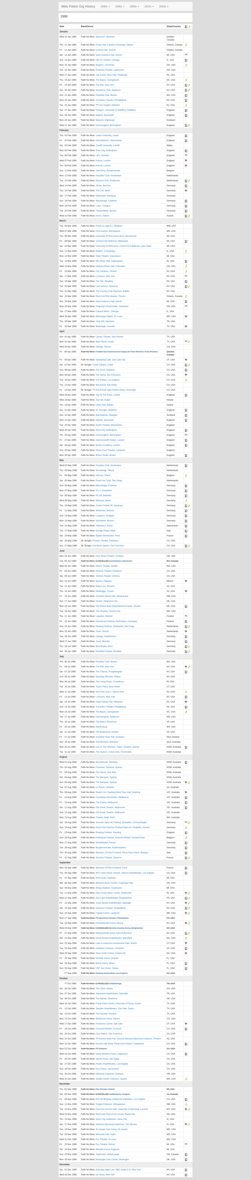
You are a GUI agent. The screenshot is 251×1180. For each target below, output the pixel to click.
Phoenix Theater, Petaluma (105, 540)
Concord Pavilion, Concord (108, 1028)
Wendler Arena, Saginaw (107, 1149)
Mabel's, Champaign (105, 251)
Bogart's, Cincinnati (105, 65)
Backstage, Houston (105, 326)
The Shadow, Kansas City (108, 611)
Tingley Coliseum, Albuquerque (110, 1104)
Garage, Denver (103, 346)
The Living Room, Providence (110, 681)
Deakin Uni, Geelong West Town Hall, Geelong (118, 792)
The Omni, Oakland (105, 370)
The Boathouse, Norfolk (107, 732)
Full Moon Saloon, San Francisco (108, 545)
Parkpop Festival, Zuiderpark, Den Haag (115, 626)
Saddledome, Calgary (119, 1094)
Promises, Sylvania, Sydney (109, 767)
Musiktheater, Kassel (106, 842)
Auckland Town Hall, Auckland (110, 737)
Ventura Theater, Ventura (108, 576)
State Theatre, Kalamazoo (108, 256)
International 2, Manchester (109, 140)
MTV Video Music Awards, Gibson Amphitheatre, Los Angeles (125, 873)
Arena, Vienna (102, 215)
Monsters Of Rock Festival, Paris (111, 867)
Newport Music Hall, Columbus (110, 266)
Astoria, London (103, 160)
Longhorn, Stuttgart (105, 515)
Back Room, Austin (105, 341)
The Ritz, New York (105, 85)
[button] (105, 6)
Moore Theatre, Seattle (107, 566)
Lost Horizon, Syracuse (107, 286)
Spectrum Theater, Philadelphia (111, 908)
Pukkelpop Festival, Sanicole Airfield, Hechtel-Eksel (120, 837)
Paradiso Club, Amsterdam (108, 175)
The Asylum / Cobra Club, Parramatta (113, 752)
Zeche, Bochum (103, 185)
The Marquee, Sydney (106, 777)
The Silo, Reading (104, 281)
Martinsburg (101, 727)
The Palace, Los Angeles (108, 380)
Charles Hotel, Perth (105, 817)
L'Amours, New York (105, 276)
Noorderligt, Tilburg (105, 470)
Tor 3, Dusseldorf (104, 490)
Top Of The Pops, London (108, 395)
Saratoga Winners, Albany (108, 676)
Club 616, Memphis (105, 321)
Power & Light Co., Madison (109, 226)
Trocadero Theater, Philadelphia (111, 707)
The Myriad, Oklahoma (106, 998)
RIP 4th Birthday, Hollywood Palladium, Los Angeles (120, 1099)
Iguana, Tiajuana (104, 581)
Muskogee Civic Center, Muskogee (112, 1159)
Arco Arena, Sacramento (107, 1069)
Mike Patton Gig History (78, 6)
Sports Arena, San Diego (107, 1059)
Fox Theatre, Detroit (105, 1144)
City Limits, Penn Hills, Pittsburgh (111, 75)
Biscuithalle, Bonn (104, 646)
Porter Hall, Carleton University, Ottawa (114, 45)
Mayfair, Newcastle (105, 115)
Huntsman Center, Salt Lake (109, 1023)
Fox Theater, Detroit (105, 1089)
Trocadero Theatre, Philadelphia (111, 100)
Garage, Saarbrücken (106, 636)
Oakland (103, 1048)
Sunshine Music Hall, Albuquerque (112, 596)
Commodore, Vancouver (120, 561)
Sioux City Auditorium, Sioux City (111, 1119)
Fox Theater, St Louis (106, 1139)
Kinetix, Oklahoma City (106, 601)
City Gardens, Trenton (106, 271)
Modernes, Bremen (105, 510)
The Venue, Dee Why (106, 772)
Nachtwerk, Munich (105, 520)
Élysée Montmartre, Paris (108, 535)
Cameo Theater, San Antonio (109, 336)
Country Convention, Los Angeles (112, 973)
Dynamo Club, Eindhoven (108, 180)
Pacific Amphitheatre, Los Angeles (112, 1064)
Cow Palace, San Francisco (109, 1033)
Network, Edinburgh (105, 120)
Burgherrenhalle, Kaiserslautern (111, 847)
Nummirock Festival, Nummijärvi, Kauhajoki (116, 621)
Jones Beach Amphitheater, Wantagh (113, 903)
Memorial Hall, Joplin (106, 1134)
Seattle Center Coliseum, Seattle (111, 1079)
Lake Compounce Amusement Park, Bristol (116, 943)
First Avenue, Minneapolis (108, 231)
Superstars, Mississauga (107, 1154)
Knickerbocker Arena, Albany (109, 923)
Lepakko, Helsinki (104, 616)
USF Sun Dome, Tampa (107, 968)
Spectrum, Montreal (105, 37)
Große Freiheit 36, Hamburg (109, 505)
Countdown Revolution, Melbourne (112, 797)
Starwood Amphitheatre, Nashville (112, 993)
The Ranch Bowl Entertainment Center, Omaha (118, 606)
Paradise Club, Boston (106, 95)
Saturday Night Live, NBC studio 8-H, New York (118, 1169)
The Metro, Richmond (106, 722)
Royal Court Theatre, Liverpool (110, 450)
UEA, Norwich (102, 155)
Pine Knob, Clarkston (106, 878)
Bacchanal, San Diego (106, 385)
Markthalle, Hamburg (106, 195)
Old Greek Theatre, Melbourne (110, 807)
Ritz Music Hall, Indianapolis (109, 261)
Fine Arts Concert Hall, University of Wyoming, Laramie (122, 1109)
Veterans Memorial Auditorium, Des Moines (116, 1124)
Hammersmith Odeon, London (110, 440)
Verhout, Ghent (103, 475)
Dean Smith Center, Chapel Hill (110, 953)
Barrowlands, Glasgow (106, 415)
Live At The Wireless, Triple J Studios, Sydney (118, 747)
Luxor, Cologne (103, 205)
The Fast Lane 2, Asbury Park (110, 692)
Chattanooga (115, 983)
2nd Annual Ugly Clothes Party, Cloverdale (115, 390)
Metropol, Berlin (103, 500)
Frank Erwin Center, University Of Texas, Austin (118, 1003)
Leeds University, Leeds (107, 135)
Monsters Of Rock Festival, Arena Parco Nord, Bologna (122, 852)
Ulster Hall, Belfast (104, 405)
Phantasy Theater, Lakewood (109, 70)
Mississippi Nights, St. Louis (109, 316)
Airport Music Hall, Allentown (109, 702)
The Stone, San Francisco (108, 375)
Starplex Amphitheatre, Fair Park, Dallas (115, 1008)
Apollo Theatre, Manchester (109, 425)
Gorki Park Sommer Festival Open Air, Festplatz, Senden (123, 827)
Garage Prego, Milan (106, 530)
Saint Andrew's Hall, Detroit (109, 55)
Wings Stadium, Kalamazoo (109, 888)
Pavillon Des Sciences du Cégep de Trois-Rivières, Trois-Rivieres (127, 351)
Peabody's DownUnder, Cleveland (112, 306)
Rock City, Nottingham (106, 150)
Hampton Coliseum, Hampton (110, 948)
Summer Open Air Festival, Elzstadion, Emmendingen (121, 822)
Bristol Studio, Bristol (106, 455)
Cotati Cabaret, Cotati (102, 364)
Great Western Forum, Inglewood (111, 1054)
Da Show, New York (105, 1174)
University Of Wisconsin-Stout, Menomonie (116, 236)
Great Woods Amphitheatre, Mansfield (114, 938)
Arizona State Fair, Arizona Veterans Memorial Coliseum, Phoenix (130, 1038)
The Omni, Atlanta (104, 988)
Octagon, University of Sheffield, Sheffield (115, 110)
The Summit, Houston (106, 1013)
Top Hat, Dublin (103, 400)
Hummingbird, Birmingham (108, 125)
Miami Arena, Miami (105, 963)
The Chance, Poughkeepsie (109, 671)
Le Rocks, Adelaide (105, 787)
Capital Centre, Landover (108, 913)
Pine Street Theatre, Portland (109, 556)
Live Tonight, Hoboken (109, 105)
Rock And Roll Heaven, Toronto (111, 296)
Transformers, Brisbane (107, 742)
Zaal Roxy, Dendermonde (108, 170)
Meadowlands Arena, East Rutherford (113, 933)
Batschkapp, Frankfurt (106, 200)
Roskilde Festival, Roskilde (108, 651)
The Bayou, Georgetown (107, 80)
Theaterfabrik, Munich (106, 210)
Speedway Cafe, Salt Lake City (110, 359)
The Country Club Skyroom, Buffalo (113, 291)
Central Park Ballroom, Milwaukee (112, 241)
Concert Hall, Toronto (106, 50)
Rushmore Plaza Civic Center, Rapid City (115, 1114)
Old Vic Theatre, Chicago (108, 60)
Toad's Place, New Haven (108, 686)
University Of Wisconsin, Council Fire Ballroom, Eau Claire (123, 246)
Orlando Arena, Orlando (107, 958)
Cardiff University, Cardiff (107, 145)
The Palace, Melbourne (107, 802)
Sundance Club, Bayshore (108, 90)
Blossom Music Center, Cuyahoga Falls (114, 883)
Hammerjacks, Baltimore (107, 717)
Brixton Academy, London (108, 445)
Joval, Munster (103, 641)
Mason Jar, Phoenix (105, 586)
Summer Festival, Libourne (108, 857)
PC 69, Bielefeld (103, 495)
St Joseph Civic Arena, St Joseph (111, 1129)
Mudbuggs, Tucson (105, 591)
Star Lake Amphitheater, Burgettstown (114, 898)
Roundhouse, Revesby (106, 762)
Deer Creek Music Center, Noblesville (113, 893)
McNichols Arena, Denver (108, 1018)
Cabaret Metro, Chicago (107, 311)
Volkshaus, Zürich (104, 525)
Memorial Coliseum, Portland (109, 1074)
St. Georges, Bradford (106, 410)
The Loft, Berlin (103, 190)
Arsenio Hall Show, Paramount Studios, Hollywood (120, 1043)
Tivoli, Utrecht (102, 631)
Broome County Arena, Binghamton (126, 928)
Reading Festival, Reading (108, 832)
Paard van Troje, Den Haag (109, 480)
